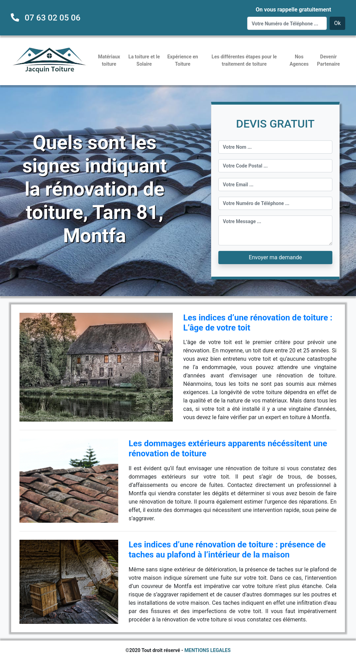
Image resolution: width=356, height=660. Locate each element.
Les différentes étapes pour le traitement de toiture (244, 60)
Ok (337, 23)
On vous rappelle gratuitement (293, 9)
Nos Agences (299, 60)
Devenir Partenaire (328, 60)
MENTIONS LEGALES (208, 650)
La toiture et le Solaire (144, 60)
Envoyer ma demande (275, 257)
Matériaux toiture (109, 60)
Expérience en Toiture (182, 60)
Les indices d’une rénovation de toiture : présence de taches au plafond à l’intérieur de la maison (227, 550)
